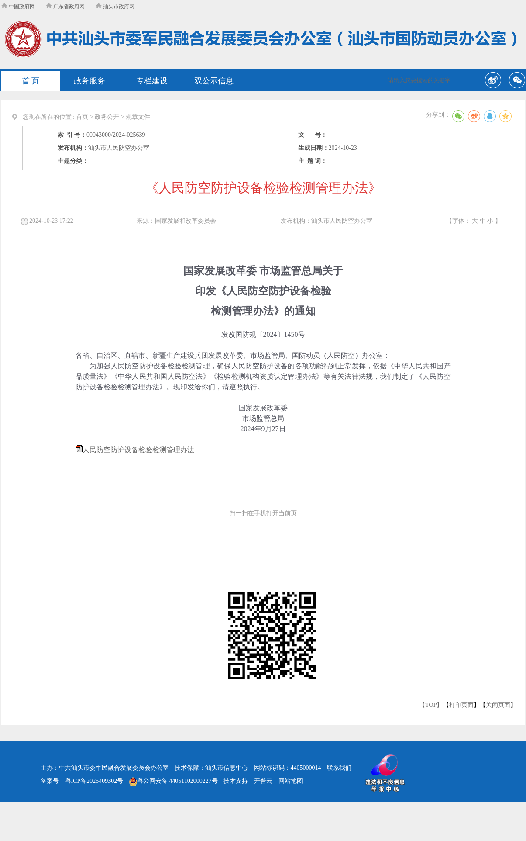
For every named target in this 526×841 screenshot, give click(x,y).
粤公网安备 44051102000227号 (173, 781)
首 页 (31, 80)
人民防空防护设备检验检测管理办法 (138, 449)
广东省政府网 (65, 6)
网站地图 (290, 781)
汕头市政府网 (115, 6)
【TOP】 (431, 705)
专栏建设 (152, 80)
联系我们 (339, 768)
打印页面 (461, 705)
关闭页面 (498, 705)
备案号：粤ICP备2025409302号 (82, 781)
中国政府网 (18, 6)
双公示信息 (214, 80)
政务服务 (89, 80)
